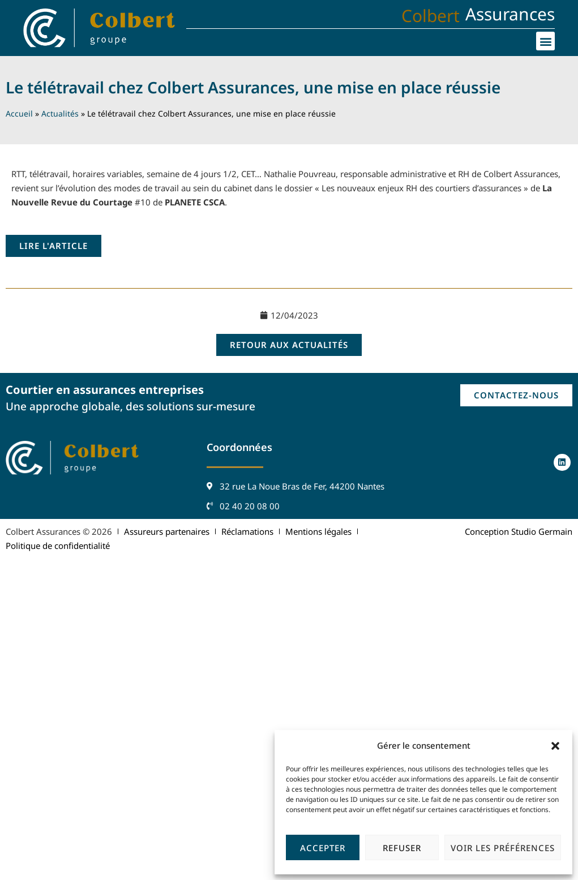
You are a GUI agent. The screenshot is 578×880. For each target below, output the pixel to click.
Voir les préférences (503, 847)
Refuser (402, 847)
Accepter (322, 847)
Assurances (510, 13)
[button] (555, 746)
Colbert (430, 15)
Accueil (19, 113)
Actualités (60, 113)
